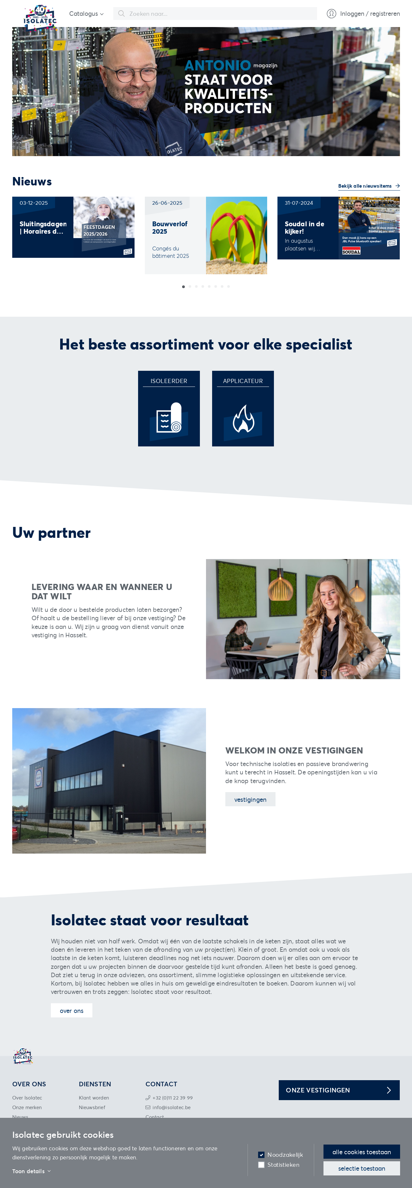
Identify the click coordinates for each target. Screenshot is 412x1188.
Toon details (31, 1171)
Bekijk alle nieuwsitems (365, 185)
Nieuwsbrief (92, 1107)
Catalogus (83, 13)
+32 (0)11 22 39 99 (173, 1097)
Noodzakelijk (285, 1154)
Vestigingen (250, 799)
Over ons (72, 1010)
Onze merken (27, 1107)
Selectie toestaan (361, 1168)
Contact (154, 1117)
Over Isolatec (27, 1097)
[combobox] (215, 13)
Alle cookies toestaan (361, 1152)
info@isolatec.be (172, 1107)
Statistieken (283, 1164)
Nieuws (20, 1117)
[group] (73, 227)
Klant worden (94, 1097)
